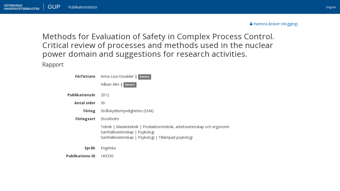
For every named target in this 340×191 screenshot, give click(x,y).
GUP (54, 6)
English (331, 7)
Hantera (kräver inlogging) (274, 23)
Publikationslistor (82, 7)
